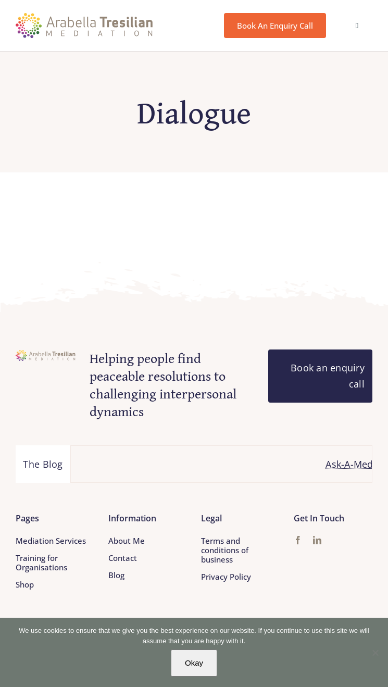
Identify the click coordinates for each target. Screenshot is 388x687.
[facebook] (298, 540)
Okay (194, 662)
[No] (375, 652)
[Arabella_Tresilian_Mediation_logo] (84, 17)
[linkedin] (317, 540)
